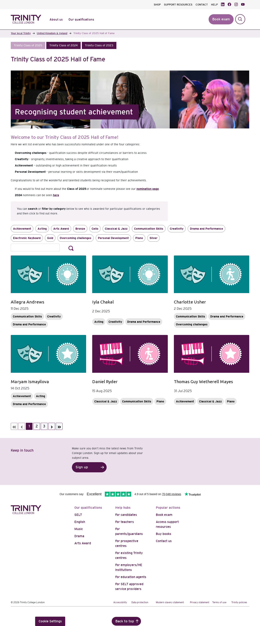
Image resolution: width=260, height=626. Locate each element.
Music (78, 529)
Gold (50, 238)
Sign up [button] (82, 467)
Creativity (176, 228)
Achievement (22, 228)
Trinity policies (239, 602)
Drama (79, 536)
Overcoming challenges (75, 238)
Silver (153, 238)
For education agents (130, 577)
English (79, 522)
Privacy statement (199, 602)
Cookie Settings (50, 621)
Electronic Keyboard (27, 238)
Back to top (124, 621)
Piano (139, 238)
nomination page (147, 188)
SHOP (157, 4)
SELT (78, 514)
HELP (214, 4)
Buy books (163, 534)
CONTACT (202, 4)
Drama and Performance (206, 228)
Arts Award (61, 228)
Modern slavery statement (170, 602)
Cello (95, 228)
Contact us (164, 541)
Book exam (164, 514)
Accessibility (120, 602)
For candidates (126, 514)
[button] (28, 45)
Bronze (80, 228)
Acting (42, 228)
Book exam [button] (221, 19)
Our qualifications (88, 507)
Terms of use (219, 602)
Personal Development (113, 238)
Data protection (139, 602)
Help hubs (123, 507)
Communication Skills (148, 228)
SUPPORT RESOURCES (178, 4)
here (56, 195)
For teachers (124, 522)
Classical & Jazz (116, 228)
